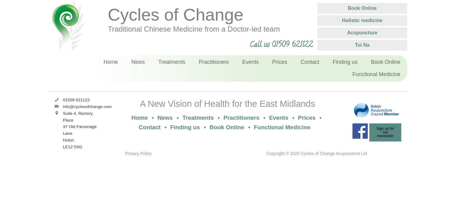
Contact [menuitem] (310, 62)
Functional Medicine (282, 127)
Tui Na (362, 45)
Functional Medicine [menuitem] (376, 74)
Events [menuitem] (250, 62)
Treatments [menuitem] (171, 62)
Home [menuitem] (110, 62)
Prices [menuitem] (279, 62)
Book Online (362, 8)
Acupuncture (362, 32)
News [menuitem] (138, 62)
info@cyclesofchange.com (87, 106)
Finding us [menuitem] (344, 62)
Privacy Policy (138, 153)
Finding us (185, 127)
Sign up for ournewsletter (385, 132)
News (165, 117)
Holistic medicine (362, 20)
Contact (150, 127)
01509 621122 (76, 100)
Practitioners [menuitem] (214, 62)
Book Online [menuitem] (385, 62)
